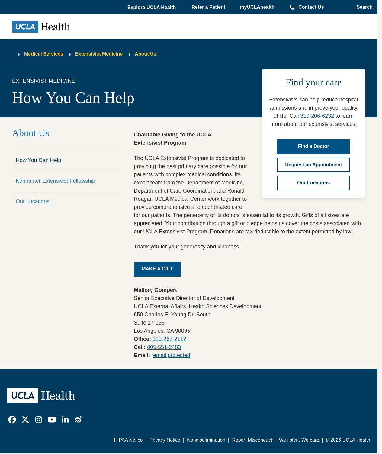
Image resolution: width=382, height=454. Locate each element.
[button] (152, 8)
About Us (145, 53)
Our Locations (33, 201)
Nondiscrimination (206, 440)
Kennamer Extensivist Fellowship (55, 181)
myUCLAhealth (257, 7)
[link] (12, 419)
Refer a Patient (208, 7)
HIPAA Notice (128, 440)
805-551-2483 (164, 347)
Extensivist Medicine (99, 53)
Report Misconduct (252, 440)
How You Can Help (38, 160)
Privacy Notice (164, 440)
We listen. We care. (300, 440)
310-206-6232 (317, 116)
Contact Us (311, 7)
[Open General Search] (363, 7)
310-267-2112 (169, 339)
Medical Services (43, 53)
